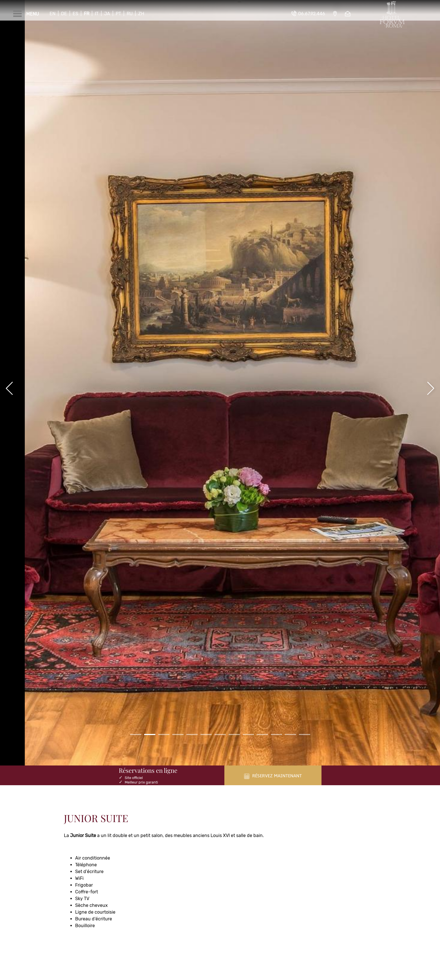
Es (75, 13)
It (97, 13)
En (52, 13)
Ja (107, 13)
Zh (141, 13)
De (64, 13)
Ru (130, 13)
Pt (118, 13)
